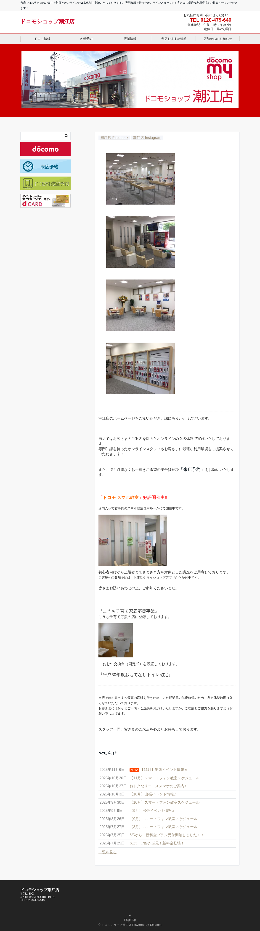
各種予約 (86, 39)
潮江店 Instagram (147, 138)
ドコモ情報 (42, 39)
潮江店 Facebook (114, 138)
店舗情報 (130, 39)
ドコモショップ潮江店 (47, 21)
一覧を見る (107, 852)
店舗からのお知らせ (217, 39)
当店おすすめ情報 (174, 39)
